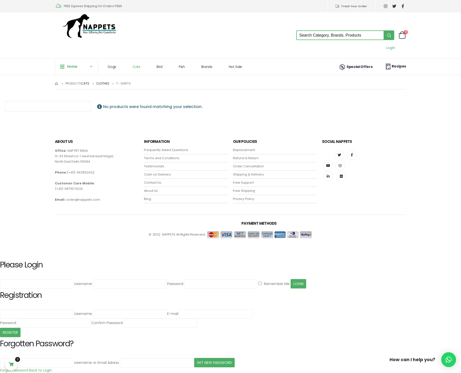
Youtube (328, 166)
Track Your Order (351, 6)
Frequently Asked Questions (166, 150)
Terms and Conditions (161, 158)
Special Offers (355, 66)
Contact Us (152, 182)
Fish (182, 66)
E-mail (172, 313)
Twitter (339, 155)
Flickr (341, 176)
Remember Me (274, 283)
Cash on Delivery (157, 174)
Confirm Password (107, 322)
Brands (206, 66)
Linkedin (328, 176)
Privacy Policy (243, 199)
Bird (159, 66)
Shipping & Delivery (248, 174)
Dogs (112, 66)
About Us (151, 191)
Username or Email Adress (96, 362)
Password (175, 283)
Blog (147, 199)
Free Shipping (244, 191)
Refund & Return (246, 158)
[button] (448, 359)
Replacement (244, 150)
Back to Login (40, 370)
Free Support (243, 182)
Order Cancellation (248, 166)
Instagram (340, 166)
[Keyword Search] (340, 35)
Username (83, 283)
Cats (136, 66)
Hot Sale (235, 66)
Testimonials (154, 166)
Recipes (395, 66)
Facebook (352, 155)
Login (390, 47)
